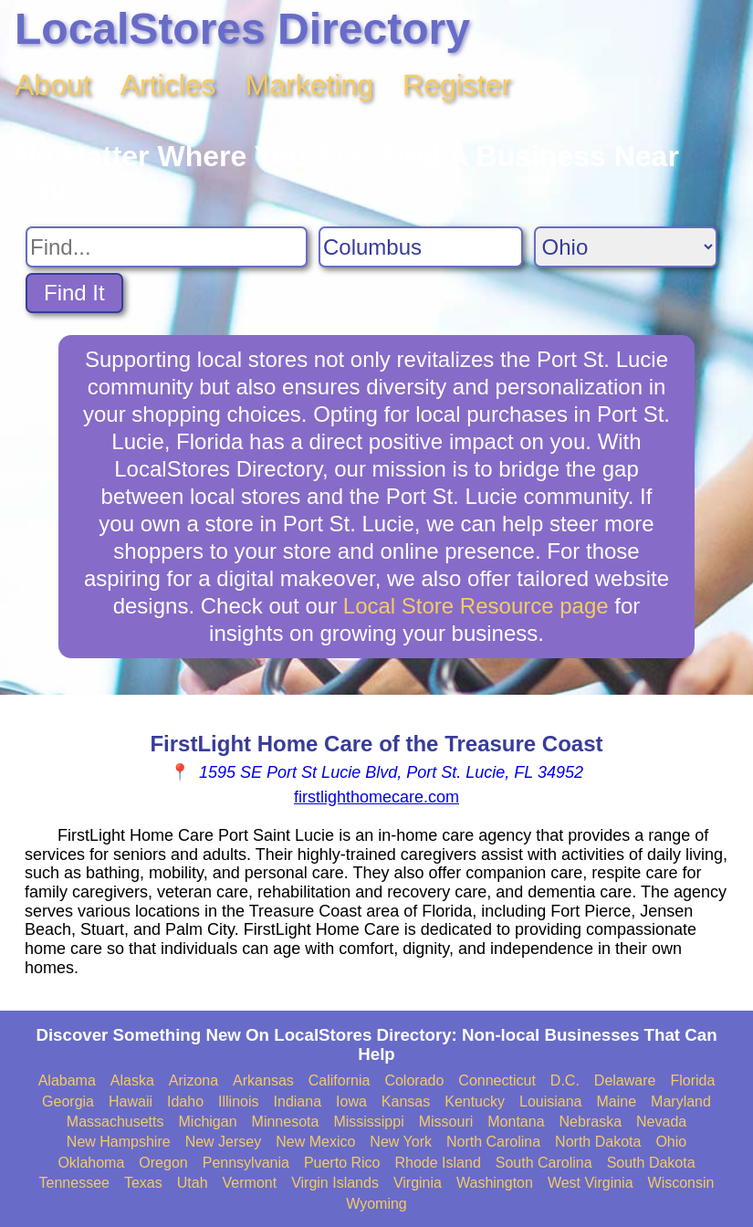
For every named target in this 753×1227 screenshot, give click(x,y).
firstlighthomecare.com (376, 797)
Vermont (250, 1182)
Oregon (163, 1162)
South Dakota (651, 1162)
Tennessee (74, 1182)
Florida (692, 1080)
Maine (617, 1101)
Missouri (446, 1121)
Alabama (67, 1080)
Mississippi (368, 1121)
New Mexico (315, 1141)
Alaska (132, 1080)
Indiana (298, 1101)
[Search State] (625, 246)
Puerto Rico (342, 1162)
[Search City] (421, 246)
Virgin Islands (335, 1182)
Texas (143, 1182)
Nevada (661, 1121)
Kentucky (474, 1101)
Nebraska (591, 1121)
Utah (192, 1182)
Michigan (208, 1121)
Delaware (625, 1080)
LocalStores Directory (242, 29)
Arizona (193, 1080)
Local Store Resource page (476, 605)
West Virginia (590, 1182)
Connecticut (497, 1080)
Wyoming (376, 1203)
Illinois (238, 1101)
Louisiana (550, 1101)
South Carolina (544, 1162)
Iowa (351, 1101)
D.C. (565, 1080)
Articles (168, 84)
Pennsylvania (246, 1162)
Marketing (310, 84)
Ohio (670, 1141)
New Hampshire (119, 1141)
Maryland (681, 1101)
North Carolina (493, 1141)
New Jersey (223, 1141)
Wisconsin (681, 1182)
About (53, 84)
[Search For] (167, 246)
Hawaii (130, 1101)
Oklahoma (91, 1162)
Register (457, 84)
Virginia (417, 1182)
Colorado (414, 1080)
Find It (74, 292)
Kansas (406, 1101)
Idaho (185, 1101)
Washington (494, 1182)
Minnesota (285, 1121)
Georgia (68, 1101)
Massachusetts (115, 1121)
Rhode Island (437, 1162)
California (340, 1080)
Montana (515, 1121)
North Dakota (598, 1141)
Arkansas (263, 1080)
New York (401, 1141)
